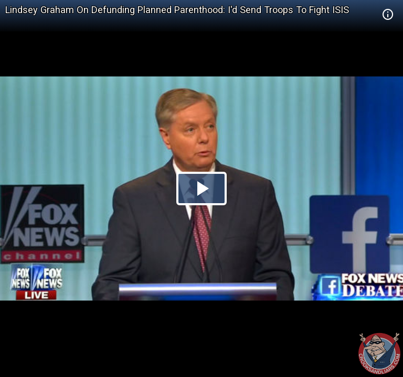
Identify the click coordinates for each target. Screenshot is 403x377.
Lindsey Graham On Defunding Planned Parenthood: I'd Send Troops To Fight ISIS (177, 9)
